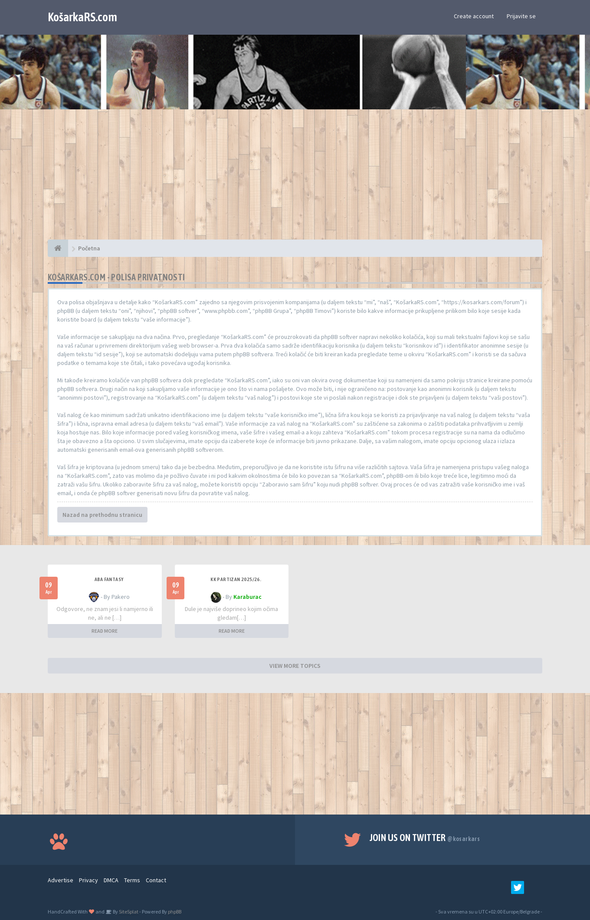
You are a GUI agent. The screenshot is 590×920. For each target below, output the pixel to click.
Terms (132, 880)
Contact (156, 880)
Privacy (88, 880)
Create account (474, 16)
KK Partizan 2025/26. (235, 579)
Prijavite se (521, 16)
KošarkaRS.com (82, 17)
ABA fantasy (109, 579)
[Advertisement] (295, 179)
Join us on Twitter (425, 837)
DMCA (111, 880)
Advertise (60, 880)
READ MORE (105, 631)
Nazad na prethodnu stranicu (102, 515)
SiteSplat (128, 911)
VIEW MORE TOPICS (295, 666)
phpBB (174, 911)
